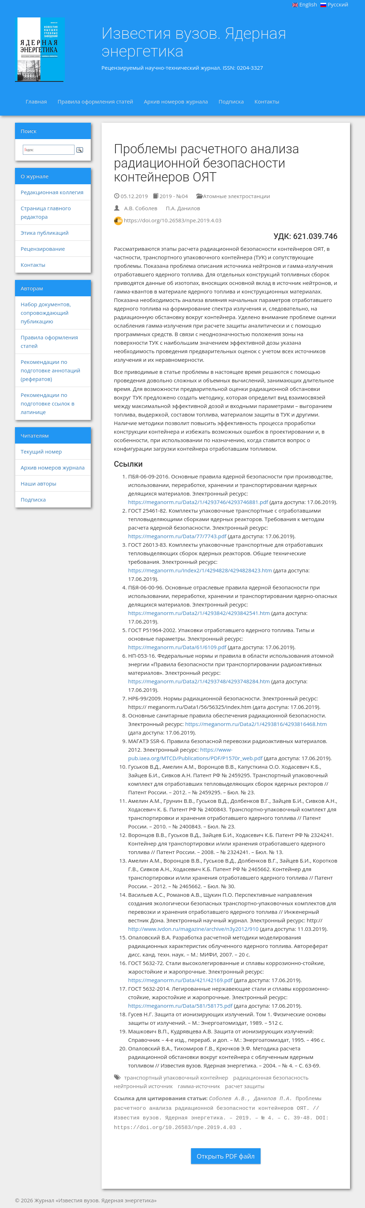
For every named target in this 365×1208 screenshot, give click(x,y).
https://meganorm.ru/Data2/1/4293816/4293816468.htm (256, 723)
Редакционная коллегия (52, 192)
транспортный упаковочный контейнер (176, 1077)
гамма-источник (199, 1086)
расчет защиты (244, 1086)
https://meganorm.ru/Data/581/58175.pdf (180, 1005)
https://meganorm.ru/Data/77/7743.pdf (177, 536)
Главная (36, 101)
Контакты (267, 101)
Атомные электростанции (233, 196)
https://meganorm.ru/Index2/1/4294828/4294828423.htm (200, 570)
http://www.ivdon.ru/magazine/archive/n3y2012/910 (193, 928)
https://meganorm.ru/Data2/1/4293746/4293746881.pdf (198, 501)
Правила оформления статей (95, 101)
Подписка (231, 101)
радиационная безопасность (271, 1077)
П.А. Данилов (183, 208)
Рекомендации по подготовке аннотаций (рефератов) (50, 370)
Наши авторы (38, 483)
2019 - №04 (170, 196)
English (304, 4)
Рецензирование (43, 248)
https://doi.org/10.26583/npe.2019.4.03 (172, 220)
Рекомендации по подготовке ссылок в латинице (47, 403)
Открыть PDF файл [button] (226, 1156)
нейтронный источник (143, 1086)
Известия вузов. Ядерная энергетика (194, 42)
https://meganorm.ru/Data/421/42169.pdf (180, 980)
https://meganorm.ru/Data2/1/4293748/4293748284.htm (199, 681)
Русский (334, 4)
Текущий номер (41, 451)
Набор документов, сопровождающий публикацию (46, 313)
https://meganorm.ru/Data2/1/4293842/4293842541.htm (199, 612)
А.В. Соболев (140, 208)
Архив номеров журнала (176, 101)
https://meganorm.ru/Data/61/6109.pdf (177, 647)
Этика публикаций (44, 232)
